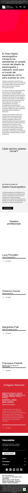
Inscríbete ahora (9, 453)
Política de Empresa (13, 482)
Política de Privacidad (8, 481)
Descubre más (7, 208)
